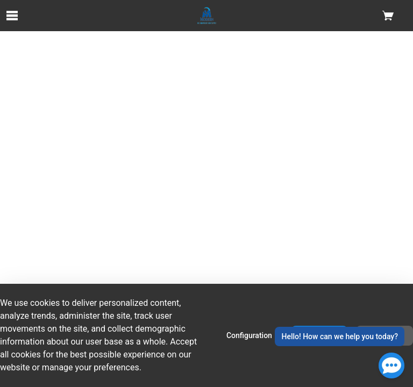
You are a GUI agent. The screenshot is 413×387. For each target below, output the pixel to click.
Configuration (249, 335)
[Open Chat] (391, 365)
